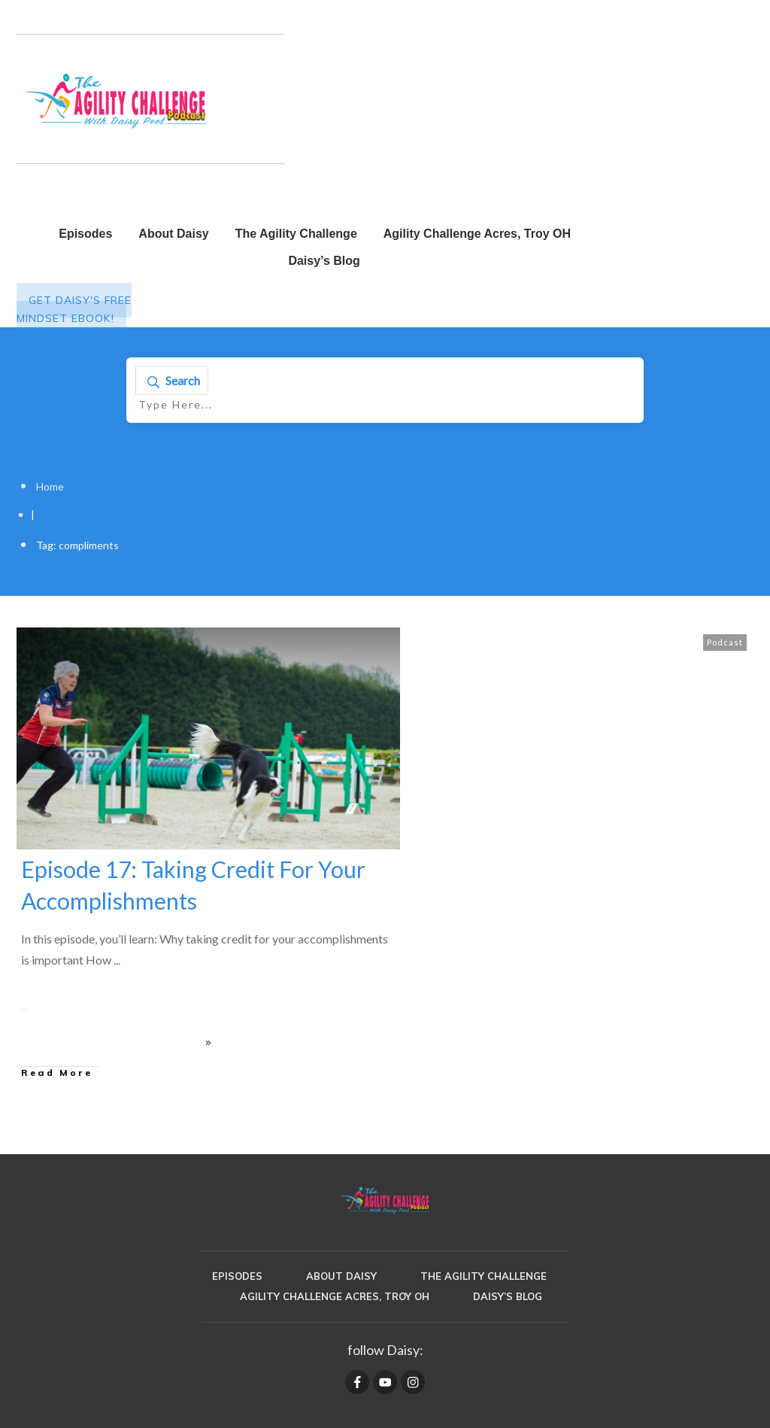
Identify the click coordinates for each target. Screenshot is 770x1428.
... (117, 960)
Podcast (725, 642)
